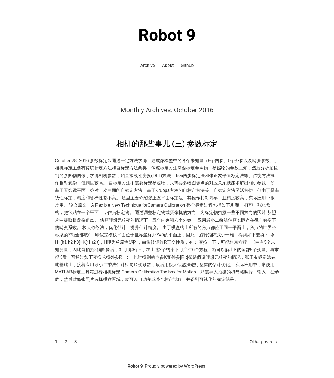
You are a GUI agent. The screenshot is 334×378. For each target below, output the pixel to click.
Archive (147, 65)
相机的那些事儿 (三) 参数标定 (166, 143)
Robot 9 (167, 35)
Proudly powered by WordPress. (176, 366)
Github (187, 65)
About (168, 65)
